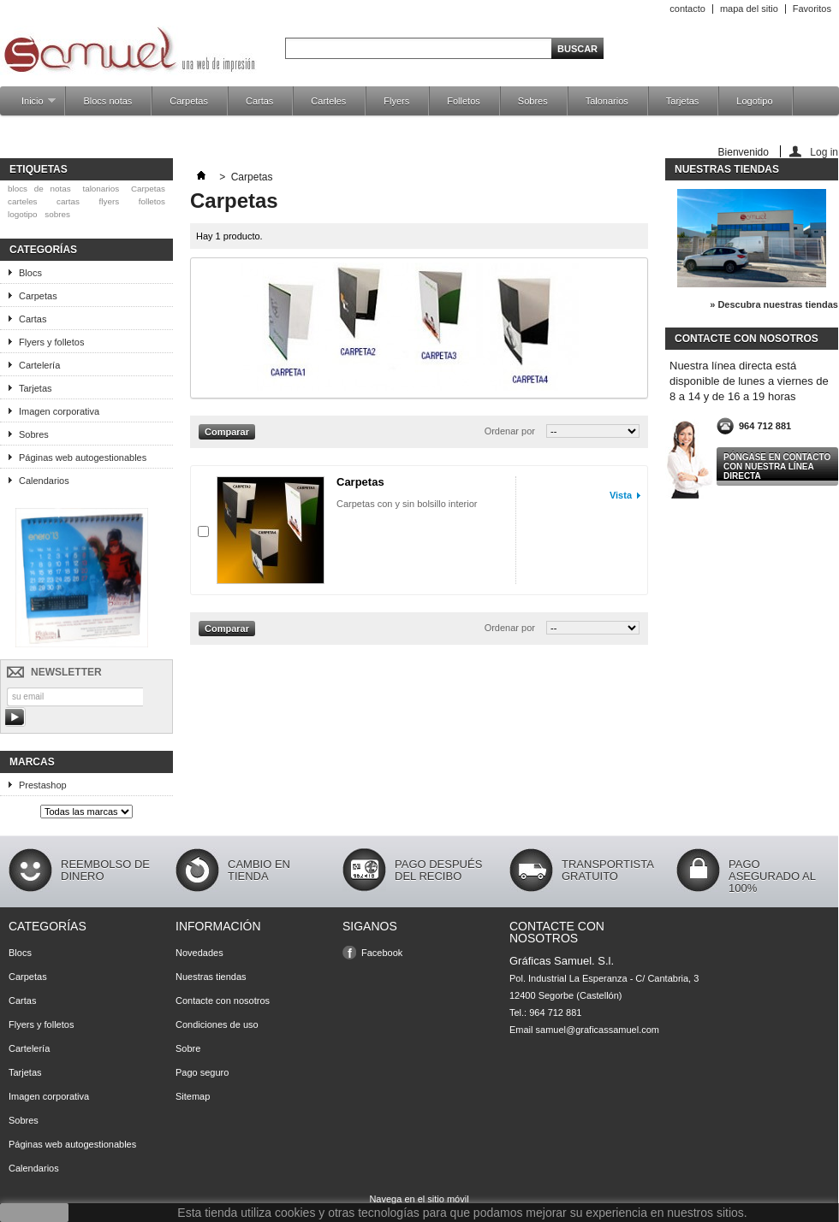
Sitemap (193, 1096)
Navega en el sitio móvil (418, 1199)
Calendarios (44, 480)
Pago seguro (202, 1072)
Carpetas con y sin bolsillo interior (406, 504)
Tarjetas (682, 101)
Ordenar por (510, 431)
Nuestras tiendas (727, 169)
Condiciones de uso (217, 1024)
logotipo (23, 214)
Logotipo (754, 101)
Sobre (188, 1048)
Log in (824, 151)
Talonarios (607, 101)
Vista (621, 495)
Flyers (396, 101)
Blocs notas (107, 101)
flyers (109, 201)
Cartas (259, 101)
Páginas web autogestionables (82, 457)
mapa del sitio (749, 8)
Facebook (381, 952)
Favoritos (812, 8)
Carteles (328, 101)
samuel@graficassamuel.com (597, 1029)
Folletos (463, 101)
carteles (23, 201)
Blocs (30, 273)
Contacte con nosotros (223, 1000)
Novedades (199, 952)
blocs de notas (39, 188)
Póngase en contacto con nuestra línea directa (776, 466)
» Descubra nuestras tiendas (774, 304)
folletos (152, 201)
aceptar (35, 1212)
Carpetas (189, 101)
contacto (687, 8)
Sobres (533, 101)
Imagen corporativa (59, 411)
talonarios (100, 188)
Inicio (30, 105)
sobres (57, 214)
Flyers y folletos (51, 342)
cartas (68, 201)
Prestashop (43, 785)
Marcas (32, 762)
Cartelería (39, 365)
